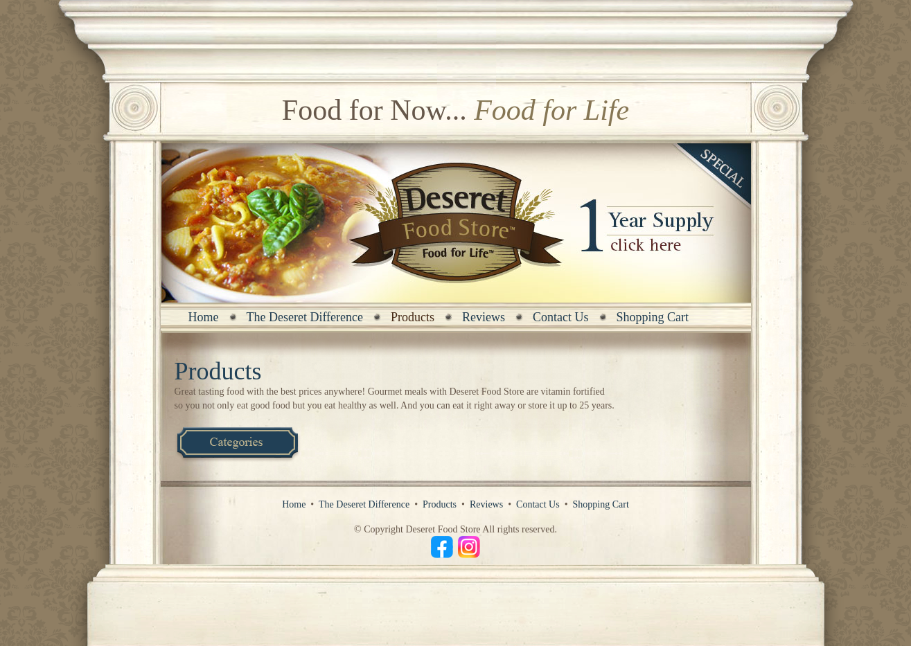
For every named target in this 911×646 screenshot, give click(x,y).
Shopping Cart (653, 317)
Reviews (483, 317)
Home (203, 317)
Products (440, 504)
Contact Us (561, 317)
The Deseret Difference (305, 317)
